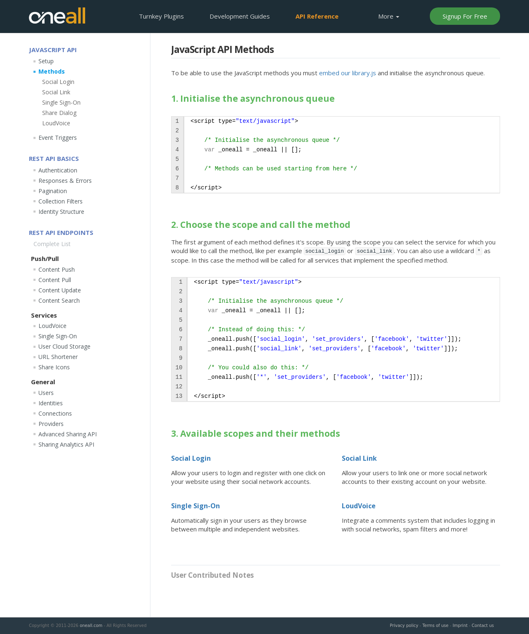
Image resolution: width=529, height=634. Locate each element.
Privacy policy (404, 625)
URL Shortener (58, 357)
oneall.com (91, 625)
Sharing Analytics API (66, 444)
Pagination (52, 191)
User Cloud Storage (64, 346)
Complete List (52, 244)
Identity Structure (61, 211)
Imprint (460, 625)
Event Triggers (57, 137)
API (316, 16)
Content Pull (54, 280)
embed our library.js (347, 73)
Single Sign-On (195, 505)
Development (240, 16)
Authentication (57, 170)
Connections (55, 413)
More (388, 16)
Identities (50, 403)
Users (46, 393)
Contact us (483, 625)
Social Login (191, 458)
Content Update (59, 290)
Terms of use (435, 625)
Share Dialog (59, 113)
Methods (51, 71)
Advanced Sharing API (67, 434)
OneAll (57, 15)
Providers (51, 424)
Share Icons (54, 367)
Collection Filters (60, 201)
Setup (46, 61)
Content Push (56, 269)
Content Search (59, 300)
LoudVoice (359, 505)
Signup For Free (465, 16)
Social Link (359, 458)
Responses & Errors (65, 180)
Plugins (161, 16)
